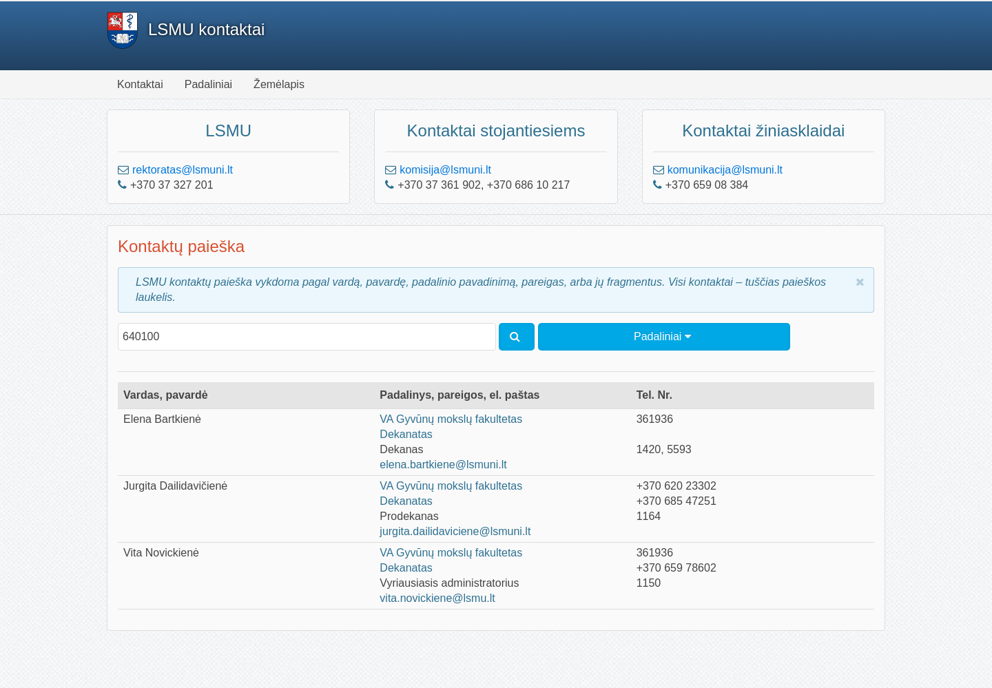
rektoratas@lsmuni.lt (182, 170)
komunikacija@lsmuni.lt (725, 170)
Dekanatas (406, 434)
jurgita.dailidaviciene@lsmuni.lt (455, 531)
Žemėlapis (279, 84)
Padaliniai (208, 84)
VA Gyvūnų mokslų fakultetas (451, 419)
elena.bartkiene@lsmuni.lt (443, 464)
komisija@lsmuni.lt (445, 170)
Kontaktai (140, 84)
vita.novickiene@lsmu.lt (437, 598)
